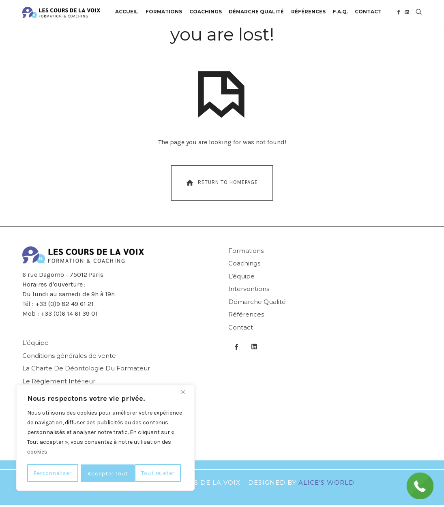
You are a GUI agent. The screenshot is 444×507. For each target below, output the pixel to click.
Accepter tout (157, 473)
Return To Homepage (221, 184)
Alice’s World (326, 484)
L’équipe (241, 278)
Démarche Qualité (257, 303)
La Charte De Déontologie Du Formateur (86, 370)
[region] (105, 438)
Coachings (244, 265)
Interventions (248, 291)
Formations (246, 252)
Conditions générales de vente (69, 357)
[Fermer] (186, 393)
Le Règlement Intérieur (58, 383)
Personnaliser (53, 473)
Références (246, 316)
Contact (240, 329)
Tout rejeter (105, 473)
